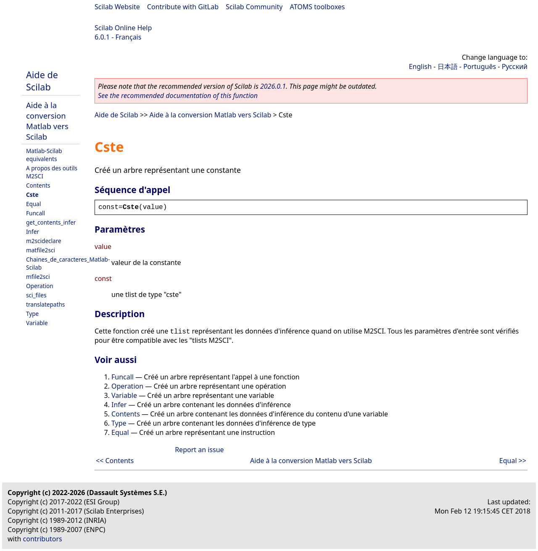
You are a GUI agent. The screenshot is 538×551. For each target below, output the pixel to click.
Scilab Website (117, 6)
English (420, 66)
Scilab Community (254, 6)
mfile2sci (38, 277)
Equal (33, 204)
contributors (42, 538)
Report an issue (199, 449)
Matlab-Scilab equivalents (44, 155)
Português (479, 66)
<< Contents (115, 460)
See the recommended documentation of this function (178, 95)
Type (32, 314)
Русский (514, 66)
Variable (37, 323)
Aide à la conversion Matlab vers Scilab (47, 121)
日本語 (448, 66)
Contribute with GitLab (183, 6)
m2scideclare (43, 241)
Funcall (35, 213)
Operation (39, 286)
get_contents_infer (51, 222)
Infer (32, 232)
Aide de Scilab (42, 81)
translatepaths (45, 304)
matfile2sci (40, 250)
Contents (38, 185)
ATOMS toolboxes (317, 6)
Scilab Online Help (123, 27)
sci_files (36, 295)
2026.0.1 (273, 86)
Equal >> (512, 460)
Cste (32, 195)
